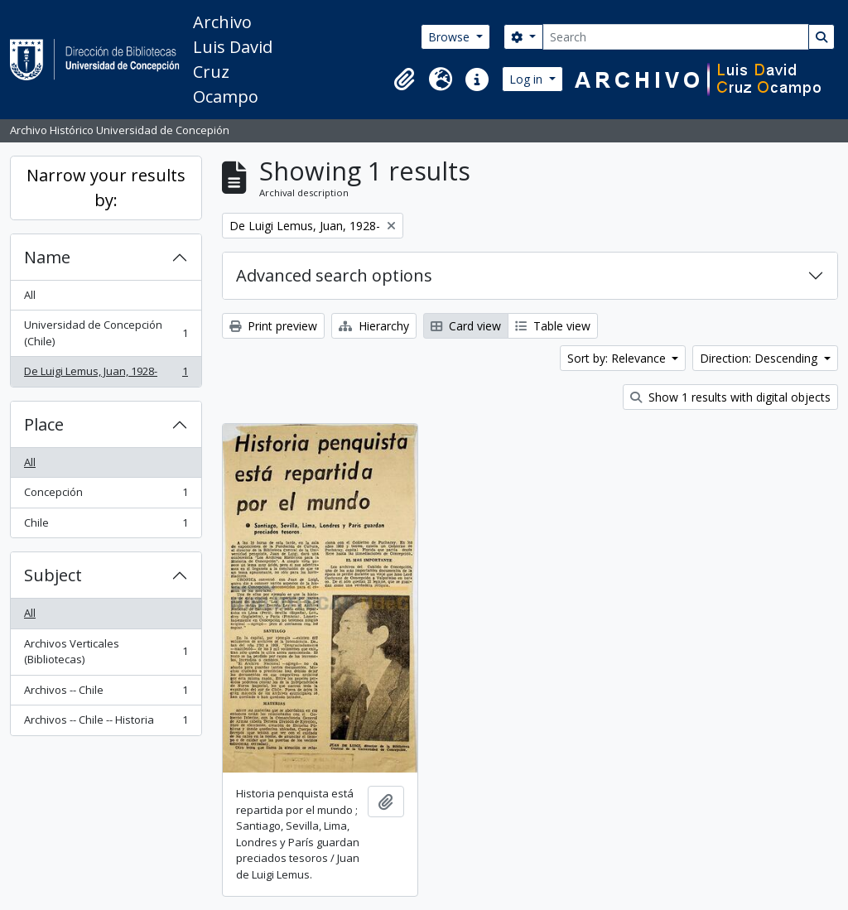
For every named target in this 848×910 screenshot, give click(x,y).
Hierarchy (374, 326)
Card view (466, 326)
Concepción (105, 495)
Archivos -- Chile (105, 693)
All (30, 294)
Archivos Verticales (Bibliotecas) (105, 651)
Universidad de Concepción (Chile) (105, 333)
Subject (53, 575)
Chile (105, 526)
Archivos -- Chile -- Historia (105, 723)
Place (44, 424)
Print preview (273, 326)
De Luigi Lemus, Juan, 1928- (105, 375)
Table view (552, 326)
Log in (527, 79)
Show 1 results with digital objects (730, 397)
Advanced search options (334, 275)
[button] (404, 79)
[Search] (675, 37)
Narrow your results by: (106, 187)
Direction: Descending (760, 358)
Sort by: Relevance (618, 358)
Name (47, 257)
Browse (450, 37)
